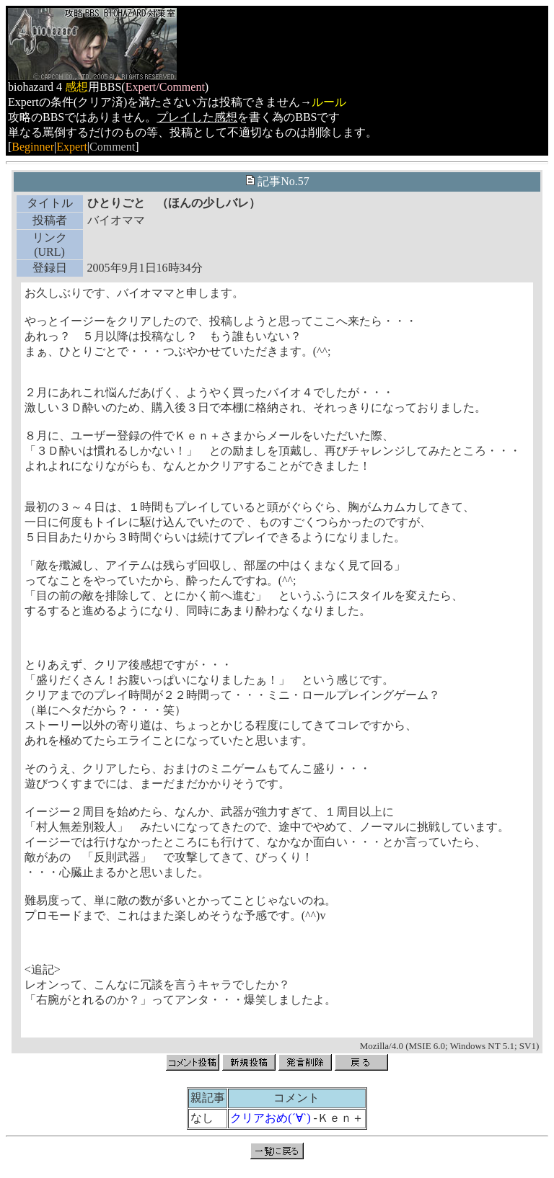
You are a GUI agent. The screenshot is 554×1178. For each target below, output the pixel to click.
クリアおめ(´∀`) (270, 1118)
